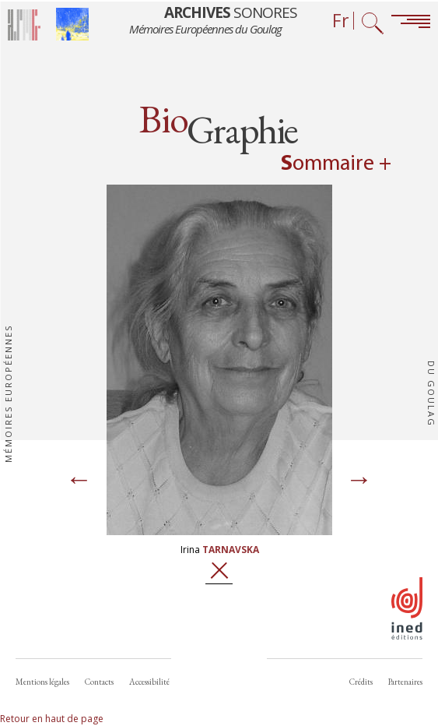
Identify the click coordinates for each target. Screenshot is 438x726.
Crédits (361, 681)
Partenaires (405, 681)
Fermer (219, 570)
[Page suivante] (359, 480)
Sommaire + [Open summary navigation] (336, 164)
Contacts (99, 681)
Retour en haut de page (51, 718)
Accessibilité (149, 681)
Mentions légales (42, 681)
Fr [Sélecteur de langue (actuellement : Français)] (340, 21)
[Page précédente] (79, 480)
